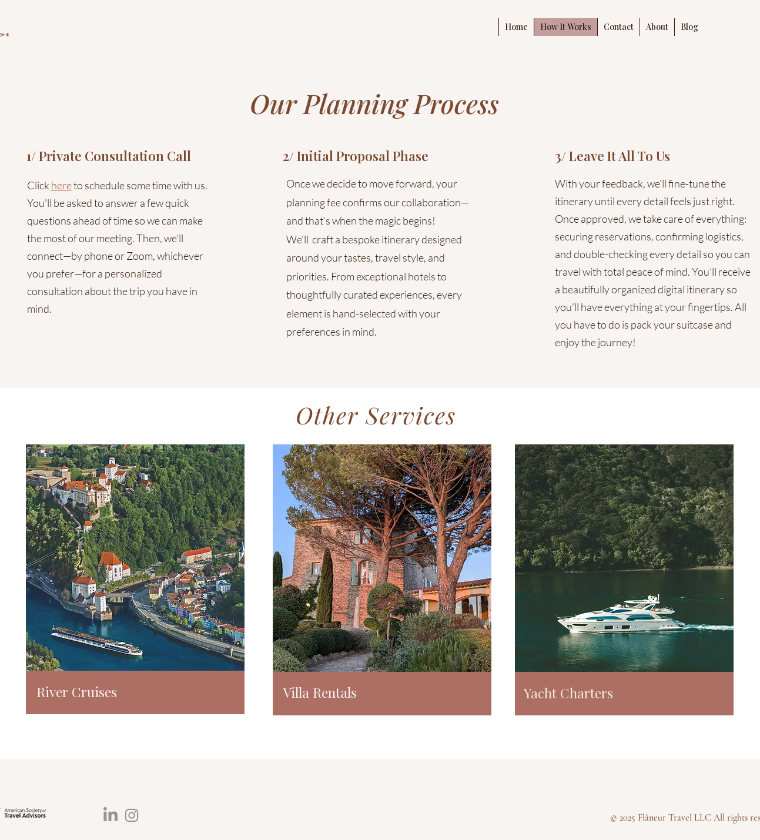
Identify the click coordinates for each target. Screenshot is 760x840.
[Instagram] (131, 815)
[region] (135, 582)
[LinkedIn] (110, 815)
